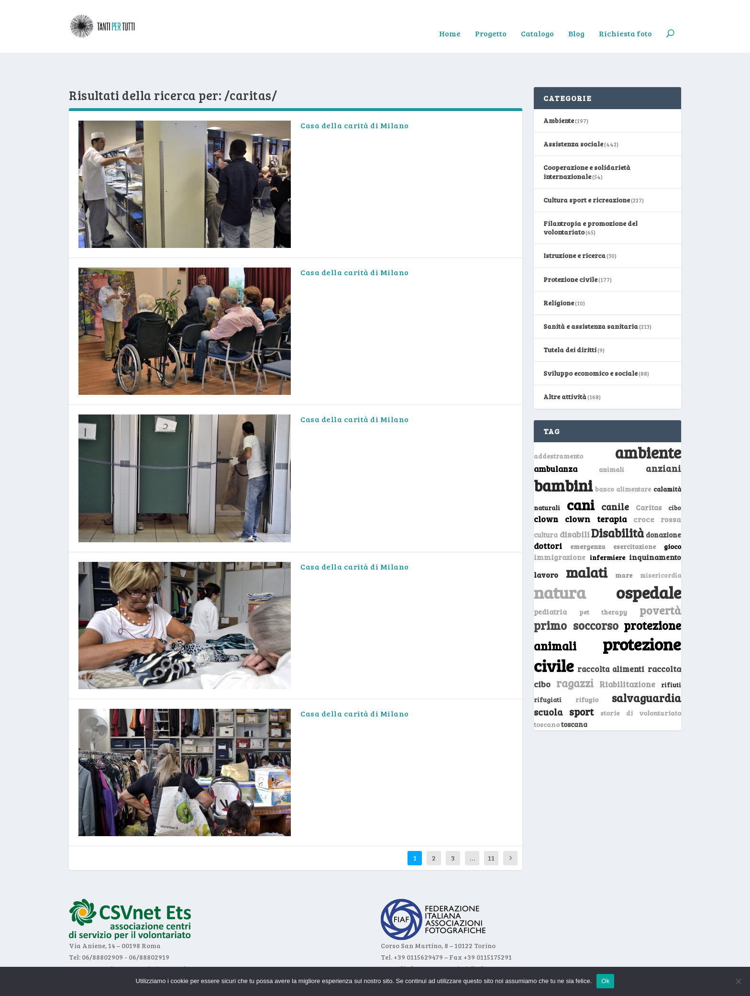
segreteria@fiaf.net (462, 938)
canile (615, 477)
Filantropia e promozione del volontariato (590, 198)
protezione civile (607, 625)
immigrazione (559, 527)
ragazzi (575, 653)
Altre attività (564, 366)
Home (450, 19)
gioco (672, 516)
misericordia (660, 545)
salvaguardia (646, 667)
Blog (576, 19)
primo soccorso (576, 596)
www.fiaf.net (402, 938)
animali (611, 439)
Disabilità (617, 503)
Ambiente (558, 90)
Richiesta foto (625, 19)
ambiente (648, 422)
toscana (574, 694)
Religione (558, 273)
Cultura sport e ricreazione (586, 170)
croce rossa (657, 489)
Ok (605, 981)
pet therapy (603, 582)
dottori (548, 516)
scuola (548, 682)
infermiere (607, 527)
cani (581, 474)
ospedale (648, 562)
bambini (563, 455)
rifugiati (548, 670)
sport (581, 682)
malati (586, 542)
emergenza (588, 516)
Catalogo (537, 19)
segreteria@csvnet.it (154, 938)
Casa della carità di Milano (354, 95)
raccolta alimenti (611, 639)
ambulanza (555, 439)
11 (491, 828)
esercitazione (634, 517)
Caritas (649, 477)
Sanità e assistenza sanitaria (590, 296)
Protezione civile (570, 249)
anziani (663, 438)
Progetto (491, 19)
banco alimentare (623, 459)
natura (560, 562)
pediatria (550, 582)
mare (623, 545)
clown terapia (596, 489)
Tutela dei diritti (569, 320)
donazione (663, 505)
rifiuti (671, 655)
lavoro (546, 545)
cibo (674, 478)
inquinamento (655, 527)
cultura (546, 505)
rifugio (586, 669)
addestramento (558, 426)
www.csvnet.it (92, 938)
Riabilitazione (627, 654)
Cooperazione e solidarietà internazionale (586, 142)
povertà (660, 580)
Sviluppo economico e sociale (590, 343)
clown (546, 489)
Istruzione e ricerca (574, 225)
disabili (575, 504)
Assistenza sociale (573, 114)
